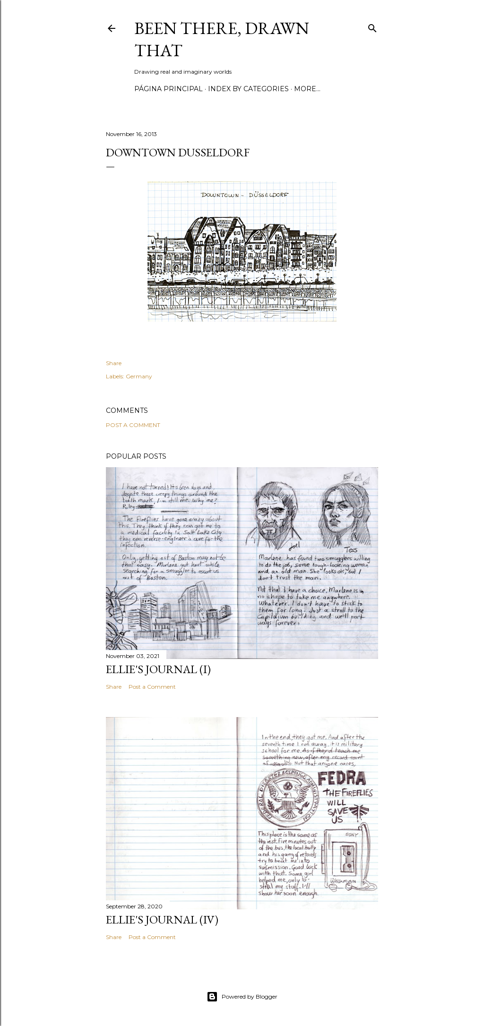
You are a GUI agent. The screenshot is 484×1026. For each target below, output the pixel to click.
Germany (139, 376)
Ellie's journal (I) (158, 669)
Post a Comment (133, 424)
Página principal (168, 89)
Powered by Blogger (242, 996)
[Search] (372, 26)
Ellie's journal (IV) (162, 919)
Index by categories (248, 89)
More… (307, 89)
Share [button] (113, 363)
